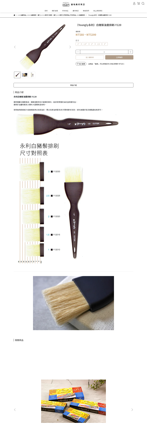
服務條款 (57, 426)
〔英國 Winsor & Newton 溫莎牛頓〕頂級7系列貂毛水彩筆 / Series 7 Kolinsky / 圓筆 (117, 372)
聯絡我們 (86, 11)
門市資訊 (25, 395)
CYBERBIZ (63, 434)
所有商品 (65, 11)
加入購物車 (90, 57)
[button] (70, 47)
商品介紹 (73, 85)
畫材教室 (76, 11)
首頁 (46, 11)
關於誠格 (55, 11)
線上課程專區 (97, 11)
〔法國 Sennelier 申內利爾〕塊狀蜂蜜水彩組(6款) (29, 372)
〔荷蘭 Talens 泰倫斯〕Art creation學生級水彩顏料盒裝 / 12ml (88, 372)
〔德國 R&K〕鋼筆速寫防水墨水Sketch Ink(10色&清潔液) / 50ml (58, 372)
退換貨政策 (38, 426)
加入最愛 (81, 64)
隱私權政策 (48, 426)
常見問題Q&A (18, 426)
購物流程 (28, 426)
